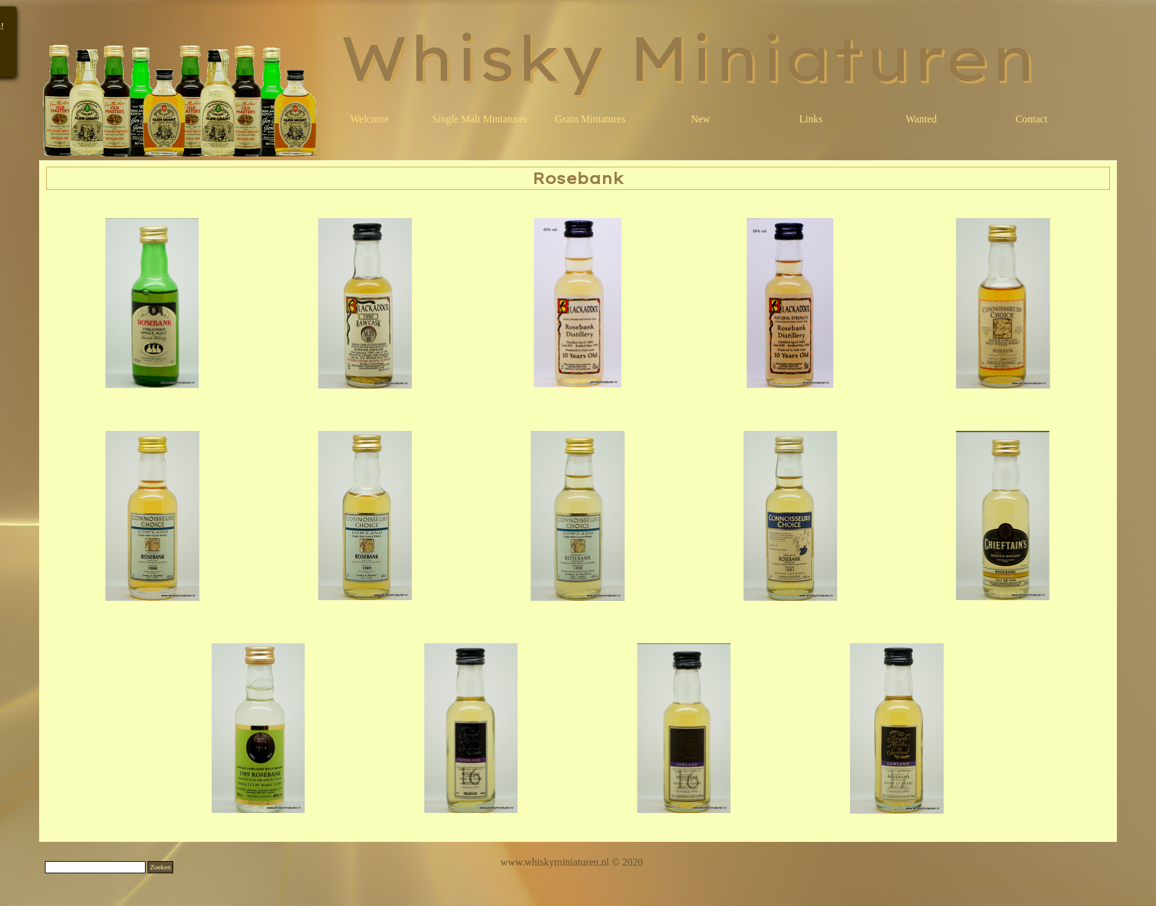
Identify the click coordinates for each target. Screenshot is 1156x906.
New (700, 118)
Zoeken (160, 867)
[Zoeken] (95, 867)
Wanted (921, 118)
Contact (1032, 118)
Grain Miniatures (590, 118)
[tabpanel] (571, 862)
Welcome (369, 118)
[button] (152, 303)
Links (810, 118)
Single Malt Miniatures (479, 118)
